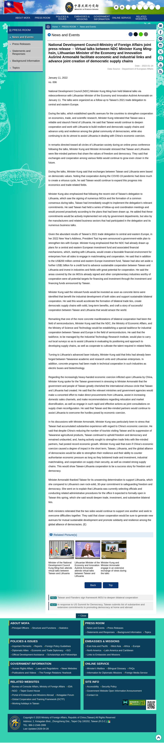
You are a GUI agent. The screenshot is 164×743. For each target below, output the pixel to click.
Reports (38, 646)
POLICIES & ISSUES (62, 17)
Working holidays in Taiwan (25, 704)
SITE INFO (92, 682)
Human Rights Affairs (22, 669)
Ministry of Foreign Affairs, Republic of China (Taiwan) (82, 7)
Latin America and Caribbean (118, 651)
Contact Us (92, 695)
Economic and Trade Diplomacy (47, 651)
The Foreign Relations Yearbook (55, 673)
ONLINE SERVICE (121, 18)
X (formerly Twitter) (136, 34)
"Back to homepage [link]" (116, 7)
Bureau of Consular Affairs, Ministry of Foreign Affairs (38, 687)
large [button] (133, 7)
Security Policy (109, 687)
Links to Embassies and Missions (103, 655)
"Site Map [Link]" (122, 7)
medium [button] (139, 7)
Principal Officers (20, 628)
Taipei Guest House (30, 691)
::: (9, 27)
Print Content (151, 34)
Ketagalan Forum (65, 695)
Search (157, 7)
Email (146, 34)
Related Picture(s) (65, 534)
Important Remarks (21, 646)
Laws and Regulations (47, 669)
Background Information (26, 60)
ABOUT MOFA (22, 18)
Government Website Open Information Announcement (114, 691)
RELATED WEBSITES (141, 17)
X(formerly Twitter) (160, 51)
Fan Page (160, 32)
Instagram (160, 45)
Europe (136, 646)
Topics (16, 67)
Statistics (63, 628)
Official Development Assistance (28, 655)
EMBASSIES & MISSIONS (82, 18)
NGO (14, 691)
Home (55, 27)
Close (83, 616)
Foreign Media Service (136, 673)
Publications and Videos (24, 673)
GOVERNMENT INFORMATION (102, 18)
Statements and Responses (21, 52)
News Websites (69, 669)
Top (111, 585)
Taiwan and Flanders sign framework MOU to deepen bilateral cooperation (98, 597)
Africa (127, 646)
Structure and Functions (44, 628)
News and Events (23, 37)
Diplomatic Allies (20, 651)
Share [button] (151, 7)
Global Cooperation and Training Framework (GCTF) (38, 699)
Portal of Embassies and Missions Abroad (33, 695)
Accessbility (93, 687)
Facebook (131, 34)
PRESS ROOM (42, 18)
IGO (68, 651)
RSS (160, 71)
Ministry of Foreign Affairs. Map (109, 722)
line (141, 34)
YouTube (160, 65)
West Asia (116, 646)
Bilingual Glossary (117, 669)
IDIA (70, 687)
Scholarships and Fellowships (62, 655)
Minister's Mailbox (160, 25)
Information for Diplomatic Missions (104, 673)
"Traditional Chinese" (128, 7)
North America (94, 651)
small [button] (145, 7)
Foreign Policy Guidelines (58, 646)
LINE (160, 38)
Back (93, 585)
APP (160, 58)
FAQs (132, 669)
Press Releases (21, 44)
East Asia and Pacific (97, 646)
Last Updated (30, 729)
